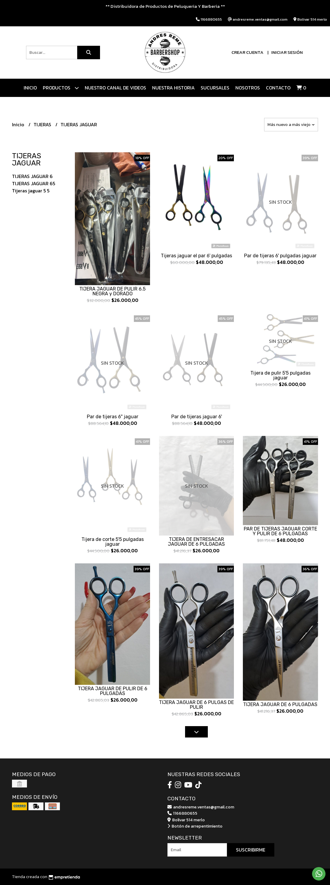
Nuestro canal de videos (115, 87)
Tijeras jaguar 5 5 (30, 190)
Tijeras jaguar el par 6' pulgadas (196, 255)
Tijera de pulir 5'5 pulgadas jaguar (280, 375)
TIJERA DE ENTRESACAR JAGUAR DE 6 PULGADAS (196, 541)
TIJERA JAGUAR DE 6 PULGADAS (280, 704)
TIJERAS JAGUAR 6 (32, 176)
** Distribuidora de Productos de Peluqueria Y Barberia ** (165, 6)
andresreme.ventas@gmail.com (200, 807)
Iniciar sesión (287, 52)
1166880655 (182, 813)
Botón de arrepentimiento (194, 826)
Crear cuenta (247, 52)
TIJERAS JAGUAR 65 (33, 183)
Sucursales (215, 87)
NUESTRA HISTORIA (173, 87)
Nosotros (247, 87)
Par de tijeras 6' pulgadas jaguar (280, 255)
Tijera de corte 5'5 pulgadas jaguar (112, 541)
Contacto (278, 87)
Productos (61, 88)
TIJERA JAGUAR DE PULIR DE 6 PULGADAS (112, 691)
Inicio (30, 87)
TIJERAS (43, 124)
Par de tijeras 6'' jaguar (112, 416)
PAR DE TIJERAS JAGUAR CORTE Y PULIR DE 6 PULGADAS (280, 531)
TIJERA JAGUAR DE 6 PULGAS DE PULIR (196, 705)
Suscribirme (250, 849)
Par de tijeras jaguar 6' (196, 416)
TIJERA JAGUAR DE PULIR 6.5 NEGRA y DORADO (112, 291)
